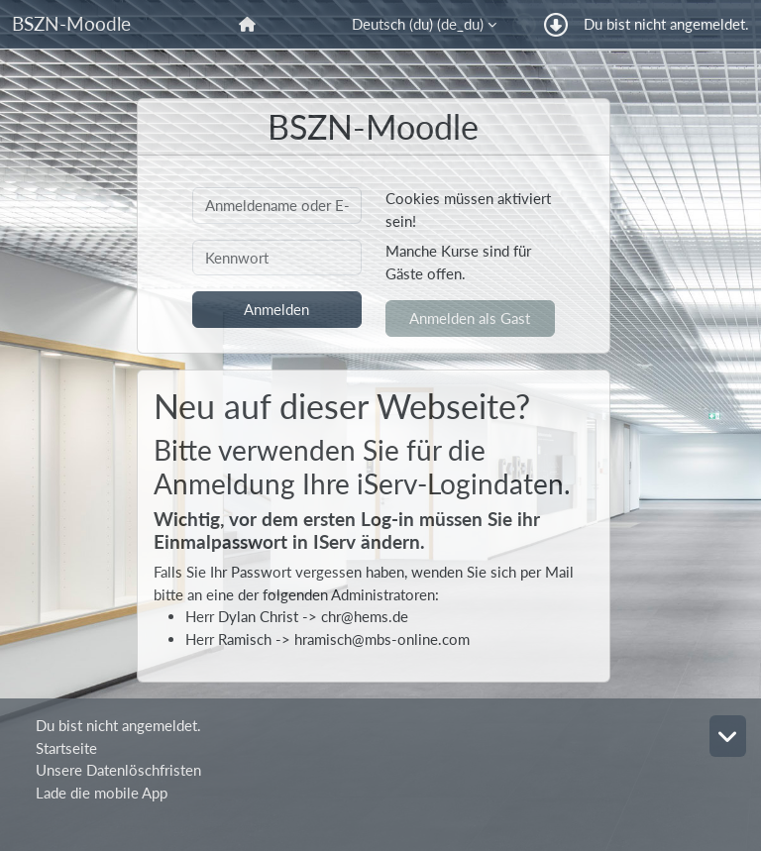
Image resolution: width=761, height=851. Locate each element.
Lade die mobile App (101, 792)
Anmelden (276, 309)
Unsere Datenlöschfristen (118, 770)
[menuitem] (249, 24)
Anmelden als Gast (469, 318)
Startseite (66, 748)
